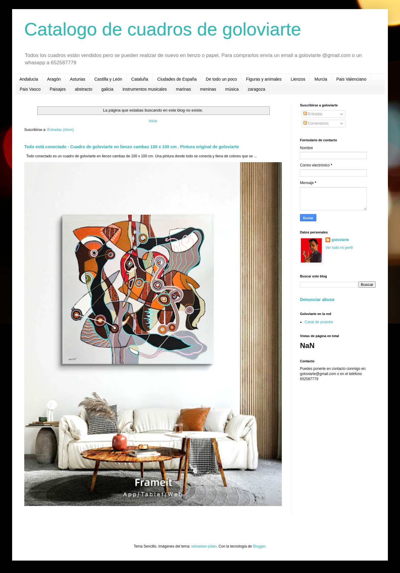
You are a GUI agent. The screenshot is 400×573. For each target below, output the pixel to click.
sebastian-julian (203, 546)
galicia (108, 89)
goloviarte (340, 240)
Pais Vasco (30, 89)
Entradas (312, 114)
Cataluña (139, 79)
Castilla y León (108, 79)
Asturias (77, 79)
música (231, 89)
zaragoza (256, 89)
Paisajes (58, 89)
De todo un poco (221, 79)
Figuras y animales (264, 79)
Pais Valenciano (351, 79)
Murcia (321, 79)
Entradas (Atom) (60, 130)
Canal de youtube (319, 322)
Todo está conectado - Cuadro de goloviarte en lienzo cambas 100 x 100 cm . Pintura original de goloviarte (131, 146)
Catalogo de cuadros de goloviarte (162, 29)
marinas (183, 89)
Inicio (153, 121)
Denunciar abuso (317, 299)
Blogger (259, 546)
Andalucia (28, 79)
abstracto (83, 89)
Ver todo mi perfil (339, 248)
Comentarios (315, 123)
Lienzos (298, 79)
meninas (208, 89)
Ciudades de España (177, 79)
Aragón (54, 79)
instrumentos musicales (144, 89)
